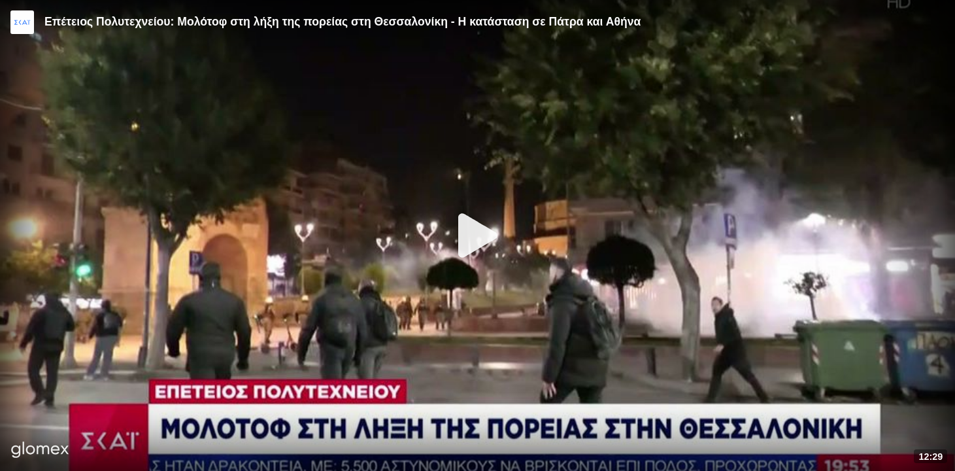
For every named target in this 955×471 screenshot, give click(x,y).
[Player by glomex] (40, 451)
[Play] (478, 235)
